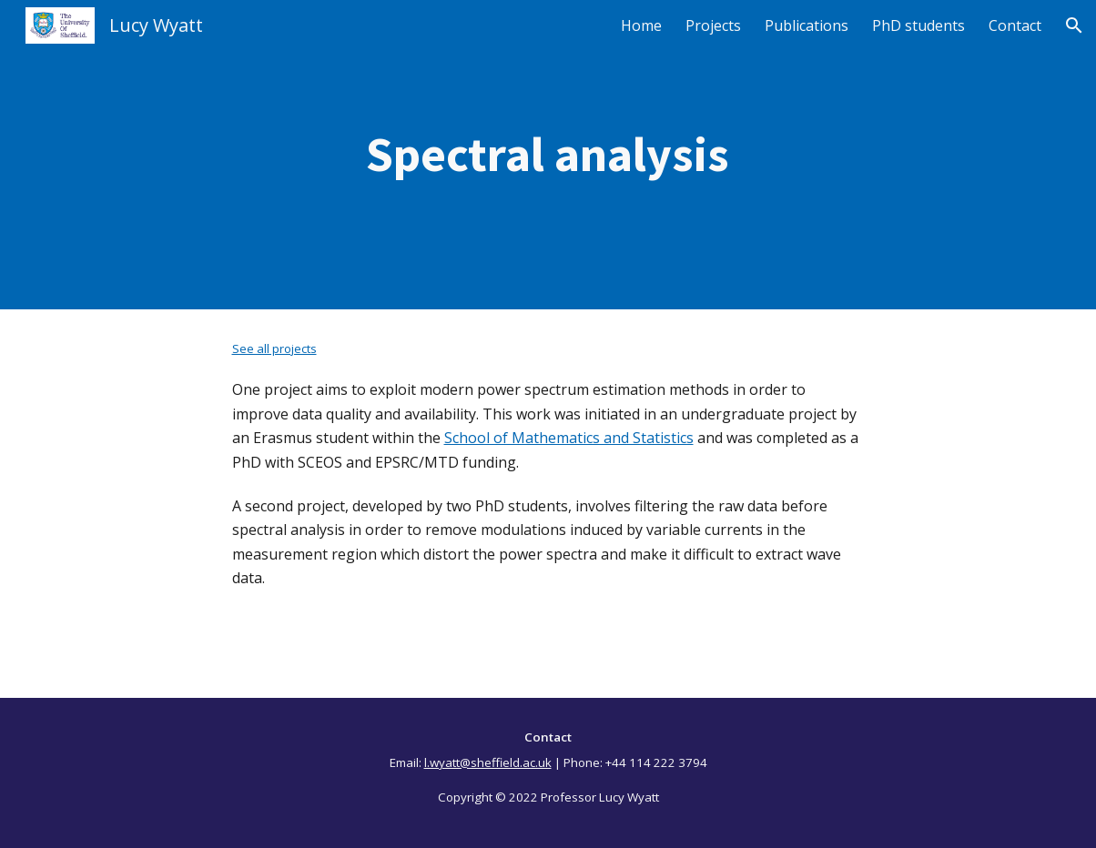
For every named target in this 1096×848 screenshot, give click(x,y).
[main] (548, 154)
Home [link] (641, 25)
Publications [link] (806, 25)
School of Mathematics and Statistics (569, 438)
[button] (1074, 25)
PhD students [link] (918, 25)
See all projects (274, 348)
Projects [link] (713, 25)
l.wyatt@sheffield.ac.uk (488, 762)
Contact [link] (1015, 25)
